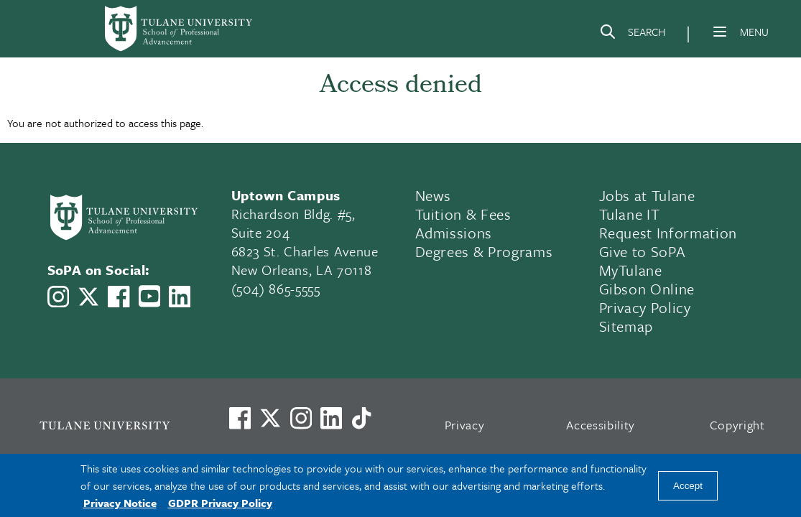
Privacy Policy (645, 307)
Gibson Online (647, 288)
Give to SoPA (642, 251)
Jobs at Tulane (647, 195)
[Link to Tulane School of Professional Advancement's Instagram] (58, 296)
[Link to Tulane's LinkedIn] (331, 418)
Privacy (465, 425)
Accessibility (600, 425)
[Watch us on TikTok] (361, 418)
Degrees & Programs (484, 251)
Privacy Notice (120, 503)
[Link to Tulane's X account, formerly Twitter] (270, 418)
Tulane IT (629, 214)
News (433, 195)
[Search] (632, 34)
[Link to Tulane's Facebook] (301, 418)
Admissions (454, 232)
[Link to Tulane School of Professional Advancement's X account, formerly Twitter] (88, 296)
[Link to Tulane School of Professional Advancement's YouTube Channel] (149, 296)
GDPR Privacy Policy (220, 503)
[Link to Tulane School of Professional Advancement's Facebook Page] (118, 296)
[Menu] (719, 31)
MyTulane (630, 270)
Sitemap (626, 326)
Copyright (737, 425)
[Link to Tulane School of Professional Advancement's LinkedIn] (179, 296)
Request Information (668, 232)
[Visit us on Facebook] (240, 418)
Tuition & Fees (463, 214)
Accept (688, 485)
